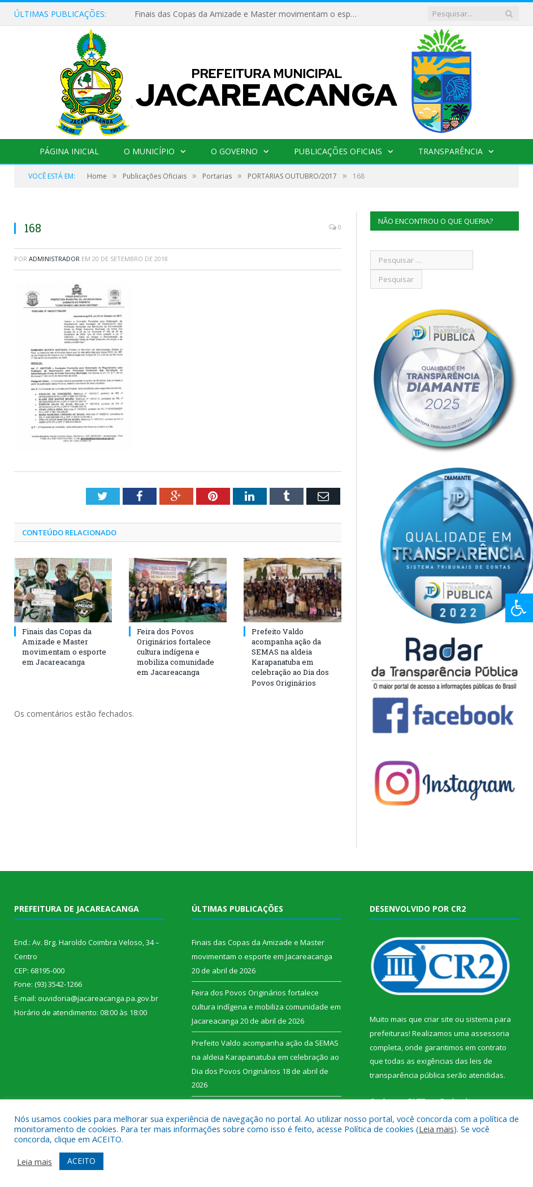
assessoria (490, 1033)
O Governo (234, 151)
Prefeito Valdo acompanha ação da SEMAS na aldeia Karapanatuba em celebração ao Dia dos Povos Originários (290, 657)
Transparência (449, 151)
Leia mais (436, 1128)
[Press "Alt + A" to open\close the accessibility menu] (519, 608)
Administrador (54, 258)
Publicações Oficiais (337, 151)
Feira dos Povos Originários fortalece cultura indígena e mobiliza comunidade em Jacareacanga (175, 652)
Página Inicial (69, 151)
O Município (149, 151)
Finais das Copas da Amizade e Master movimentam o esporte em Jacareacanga (249, 14)
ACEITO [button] (81, 1160)
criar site (438, 1019)
